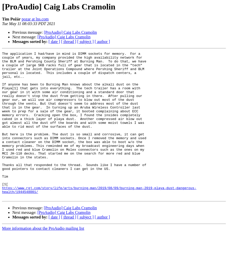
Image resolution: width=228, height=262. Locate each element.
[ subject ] (85, 41)
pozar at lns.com (35, 19)
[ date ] (54, 41)
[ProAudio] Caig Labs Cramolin (70, 32)
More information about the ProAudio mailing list (43, 257)
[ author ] (102, 41)
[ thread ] (68, 41)
